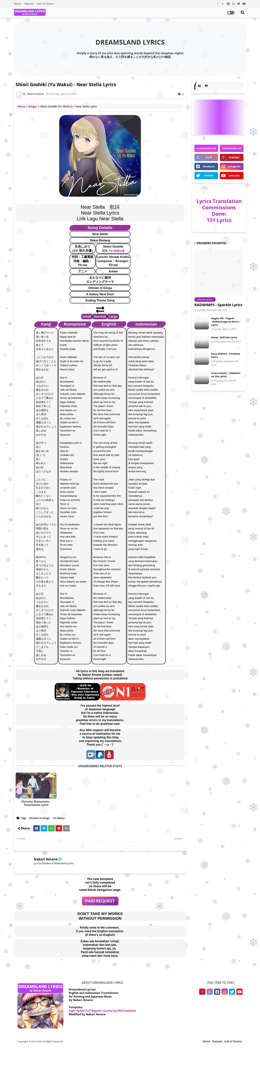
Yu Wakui (65, 106)
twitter (208, 175)
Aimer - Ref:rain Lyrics (224, 337)
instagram (234, 166)
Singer (33, 106)
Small (87, 316)
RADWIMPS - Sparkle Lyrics (218, 304)
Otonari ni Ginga (39, 818)
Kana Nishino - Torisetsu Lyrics (225, 355)
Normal (100, 316)
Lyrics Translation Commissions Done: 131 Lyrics (219, 210)
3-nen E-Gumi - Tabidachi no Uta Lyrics (225, 374)
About (17, 3)
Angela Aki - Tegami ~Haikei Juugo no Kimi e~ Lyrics (225, 321)
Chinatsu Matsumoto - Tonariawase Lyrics (36, 803)
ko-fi (209, 157)
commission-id (231, 148)
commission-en (206, 148)
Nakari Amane (46, 859)
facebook (209, 166)
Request (29, 3)
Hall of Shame (45, 3)
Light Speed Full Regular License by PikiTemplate (102, 1010)
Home (21, 106)
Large (113, 316)
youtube (234, 175)
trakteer (234, 157)
